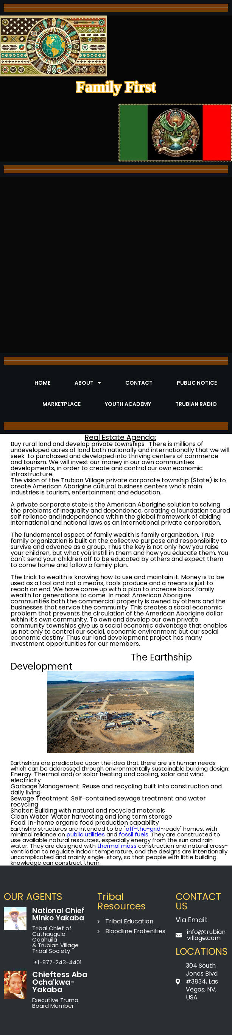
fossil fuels (133, 834)
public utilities (86, 834)
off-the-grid (143, 829)
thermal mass (117, 846)
